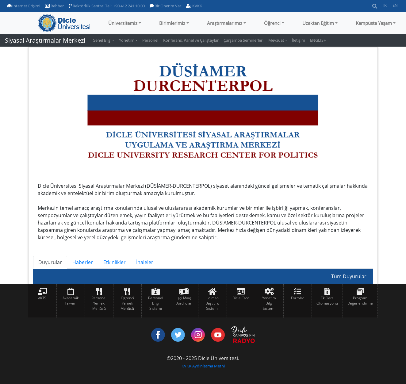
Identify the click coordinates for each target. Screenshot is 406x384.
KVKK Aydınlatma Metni (203, 366)
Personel (150, 40)
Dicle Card (240, 298)
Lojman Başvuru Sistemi (212, 303)
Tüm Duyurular (348, 276)
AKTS (42, 298)
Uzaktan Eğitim (318, 23)
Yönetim (126, 40)
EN (395, 5)
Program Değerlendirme (360, 300)
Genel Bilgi (102, 40)
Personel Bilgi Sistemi (155, 303)
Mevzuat (276, 40)
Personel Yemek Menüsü (98, 303)
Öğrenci (272, 23)
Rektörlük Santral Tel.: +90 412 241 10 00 (107, 6)
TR (384, 5)
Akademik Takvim (71, 300)
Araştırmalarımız (224, 23)
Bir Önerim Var (165, 6)
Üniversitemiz (122, 23)
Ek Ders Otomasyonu (327, 300)
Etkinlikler (114, 262)
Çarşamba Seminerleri (243, 40)
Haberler (82, 262)
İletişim (298, 40)
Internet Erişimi (23, 6)
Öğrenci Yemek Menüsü (127, 303)
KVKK (194, 6)
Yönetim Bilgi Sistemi (269, 303)
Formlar (297, 298)
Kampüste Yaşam (374, 23)
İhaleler (144, 262)
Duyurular (50, 262)
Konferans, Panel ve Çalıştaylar (191, 40)
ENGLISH (318, 40)
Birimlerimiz (172, 23)
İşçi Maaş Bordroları (184, 300)
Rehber (54, 6)
